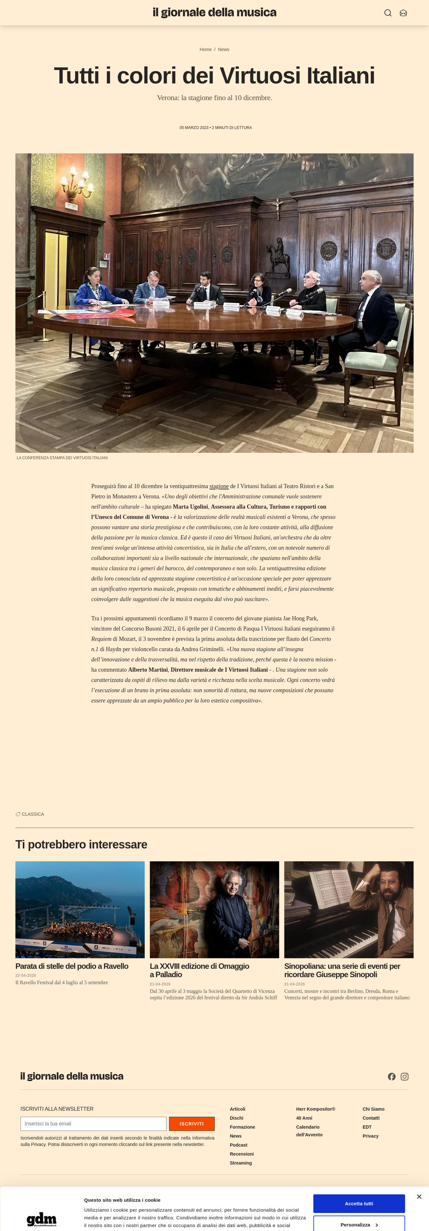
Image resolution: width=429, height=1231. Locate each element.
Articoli (237, 1109)
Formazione (242, 1127)
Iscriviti (192, 1123)
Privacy (371, 1136)
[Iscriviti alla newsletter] (403, 13)
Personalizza (359, 1184)
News (223, 49)
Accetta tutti (359, 1163)
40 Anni (304, 1118)
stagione (219, 486)
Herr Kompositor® (315, 1109)
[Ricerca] (388, 13)
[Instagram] (404, 1076)
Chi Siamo (373, 1109)
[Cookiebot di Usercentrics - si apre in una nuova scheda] (41, 1218)
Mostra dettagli (101, 1218)
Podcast (238, 1145)
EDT (367, 1127)
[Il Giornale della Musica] (214, 12)
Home (205, 49)
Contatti (371, 1118)
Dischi (237, 1118)
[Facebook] (392, 1076)
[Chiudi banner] (419, 1156)
